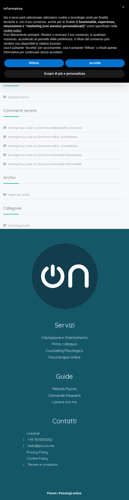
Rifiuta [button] (34, 63)
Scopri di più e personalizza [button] (64, 73)
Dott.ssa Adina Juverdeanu (58, 137)
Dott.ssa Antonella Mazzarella (59, 155)
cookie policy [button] (12, 30)
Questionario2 (18, 97)
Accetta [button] (95, 63)
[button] (123, 7)
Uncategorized (19, 225)
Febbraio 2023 (18, 195)
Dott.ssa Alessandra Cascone (59, 128)
